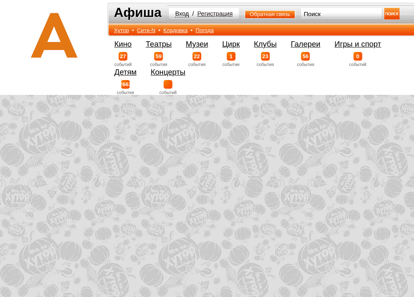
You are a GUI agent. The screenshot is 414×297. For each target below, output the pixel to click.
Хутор (121, 30)
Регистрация (215, 13)
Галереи (305, 44)
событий (123, 59)
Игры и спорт (357, 44)
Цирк (231, 44)
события (158, 59)
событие (231, 59)
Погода (205, 30)
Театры (159, 44)
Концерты (168, 72)
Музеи (197, 44)
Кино (123, 44)
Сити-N (146, 30)
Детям (125, 72)
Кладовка (175, 30)
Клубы (265, 44)
